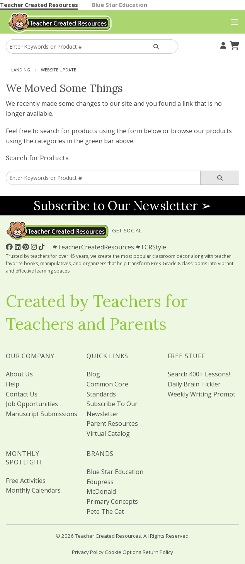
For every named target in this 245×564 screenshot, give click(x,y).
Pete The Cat (105, 511)
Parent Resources (112, 423)
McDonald (101, 491)
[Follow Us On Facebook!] (10, 246)
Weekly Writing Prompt (201, 394)
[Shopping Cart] (233, 44)
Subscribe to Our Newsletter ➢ (122, 205)
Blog (93, 374)
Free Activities (26, 480)
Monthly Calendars (33, 490)
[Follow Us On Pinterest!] (26, 246)
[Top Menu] (232, 22)
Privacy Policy (88, 552)
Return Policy (158, 552)
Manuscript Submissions (41, 414)
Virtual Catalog (108, 433)
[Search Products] (156, 46)
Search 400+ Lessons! (199, 374)
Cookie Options (123, 552)
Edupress (100, 482)
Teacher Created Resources (39, 4)
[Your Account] (222, 44)
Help (12, 384)
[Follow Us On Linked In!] (18, 246)
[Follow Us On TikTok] (42, 246)
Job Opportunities (32, 404)
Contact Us (21, 394)
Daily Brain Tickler (194, 384)
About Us (19, 374)
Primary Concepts (112, 501)
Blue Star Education (119, 4)
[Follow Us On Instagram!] (35, 246)
